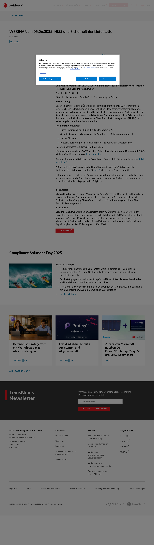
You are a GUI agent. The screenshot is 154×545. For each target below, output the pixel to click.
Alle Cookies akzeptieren (107, 79)
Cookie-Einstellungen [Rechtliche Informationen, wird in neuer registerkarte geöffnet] (90, 67)
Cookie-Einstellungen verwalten (50, 79)
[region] (78, 70)
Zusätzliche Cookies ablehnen (87, 79)
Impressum (43, 73)
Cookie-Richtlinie (75, 69)
